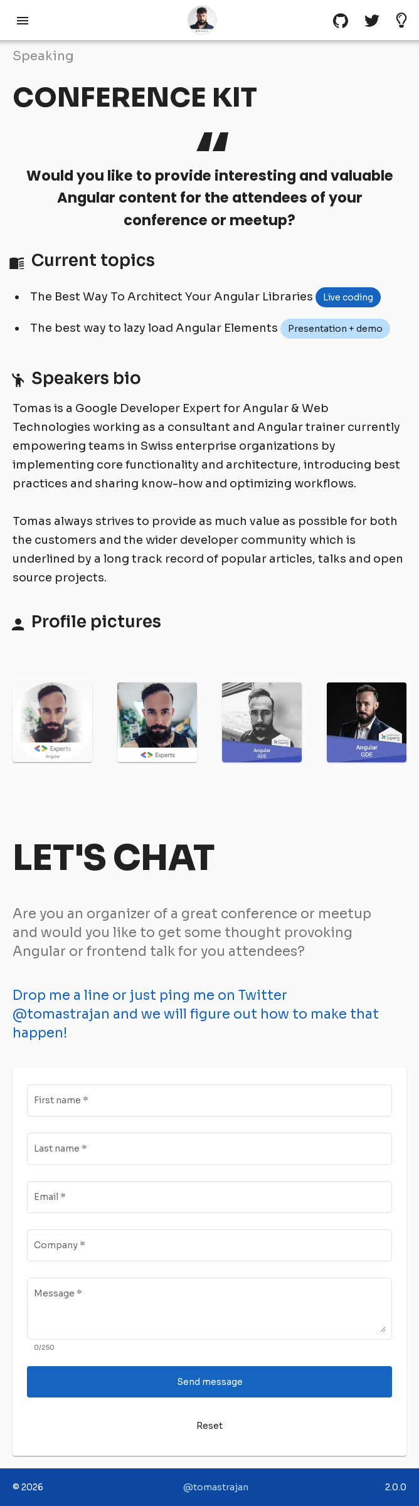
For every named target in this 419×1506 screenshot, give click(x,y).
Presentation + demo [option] (335, 329)
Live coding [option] (348, 297)
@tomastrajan (215, 1487)
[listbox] (348, 297)
